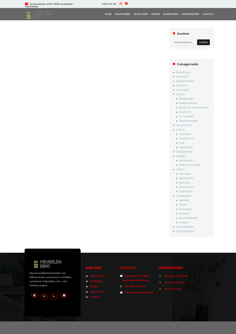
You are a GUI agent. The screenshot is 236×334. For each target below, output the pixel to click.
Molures (184, 213)
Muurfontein (184, 125)
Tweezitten (186, 147)
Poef (182, 143)
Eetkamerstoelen (190, 165)
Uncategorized (185, 231)
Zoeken (203, 42)
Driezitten (185, 134)
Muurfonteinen (188, 218)
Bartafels (185, 174)
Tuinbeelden (184, 196)
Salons (180, 129)
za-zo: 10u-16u (173, 289)
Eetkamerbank (185, 81)
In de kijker (141, 14)
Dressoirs (185, 112)
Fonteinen (185, 209)
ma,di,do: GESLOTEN (176, 276)
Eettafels (185, 182)
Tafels (180, 169)
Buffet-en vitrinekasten (194, 107)
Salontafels (186, 187)
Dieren (183, 204)
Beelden (184, 200)
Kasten (180, 94)
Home (108, 14)
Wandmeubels (188, 121)
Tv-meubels (186, 116)
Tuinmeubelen (185, 227)
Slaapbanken (184, 151)
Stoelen (181, 156)
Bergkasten (186, 98)
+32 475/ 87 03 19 (134, 286)
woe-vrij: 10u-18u (174, 282)
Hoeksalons (186, 138)
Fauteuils (182, 85)
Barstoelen (186, 160)
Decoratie (182, 76)
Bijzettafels (186, 178)
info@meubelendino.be (139, 292)
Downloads (170, 14)
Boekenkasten (188, 103)
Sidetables (186, 191)
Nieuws (155, 14)
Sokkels (183, 222)
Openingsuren (190, 14)
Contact (208, 14)
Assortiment (123, 14)
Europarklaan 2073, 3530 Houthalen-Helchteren (49, 5)
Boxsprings (183, 72)
